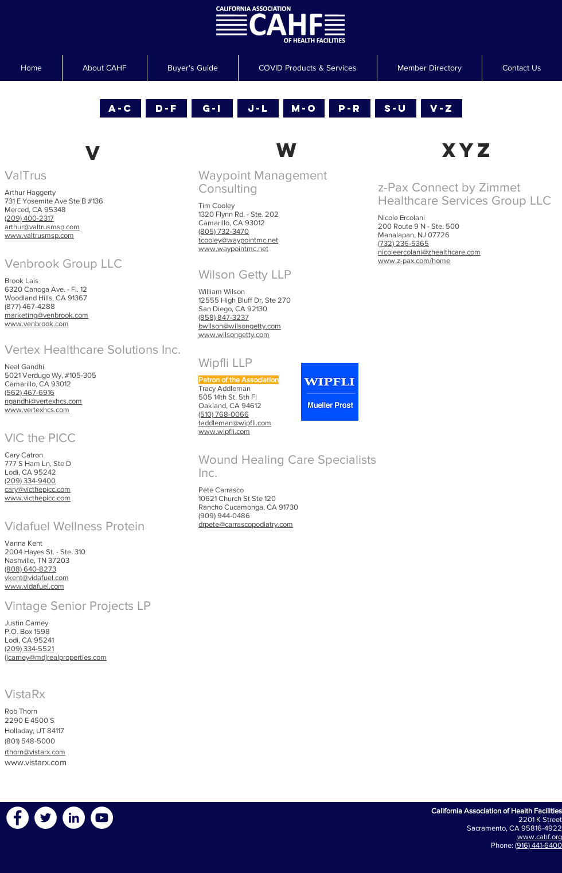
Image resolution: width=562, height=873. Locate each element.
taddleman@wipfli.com (234, 422)
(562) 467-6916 (29, 392)
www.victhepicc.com (38, 498)
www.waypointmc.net (233, 248)
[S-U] (396, 108)
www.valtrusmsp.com (39, 235)
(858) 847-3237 (223, 317)
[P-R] (350, 108)
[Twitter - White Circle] (45, 818)
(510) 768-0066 (223, 414)
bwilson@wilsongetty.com (239, 326)
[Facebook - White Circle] (17, 818)
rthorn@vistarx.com (35, 751)
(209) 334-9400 (30, 480)
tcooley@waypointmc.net (238, 240)
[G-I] (212, 108)
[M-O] (304, 108)
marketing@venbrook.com (46, 315)
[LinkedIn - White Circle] (74, 818)
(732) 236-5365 (403, 243)
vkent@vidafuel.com (37, 577)
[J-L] (258, 108)
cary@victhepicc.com (38, 489)
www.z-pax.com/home (414, 260)
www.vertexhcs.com (37, 409)
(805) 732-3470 (223, 231)
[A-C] (120, 108)
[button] (192, 68)
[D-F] (166, 108)
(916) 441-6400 (538, 845)
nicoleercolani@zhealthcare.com (429, 252)
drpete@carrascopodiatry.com (245, 524)
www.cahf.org (539, 836)
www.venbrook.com (37, 323)
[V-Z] (442, 108)
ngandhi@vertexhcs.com (43, 401)
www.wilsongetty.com (234, 334)
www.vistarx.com (36, 762)
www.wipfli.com (224, 431)
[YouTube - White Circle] (102, 818)
